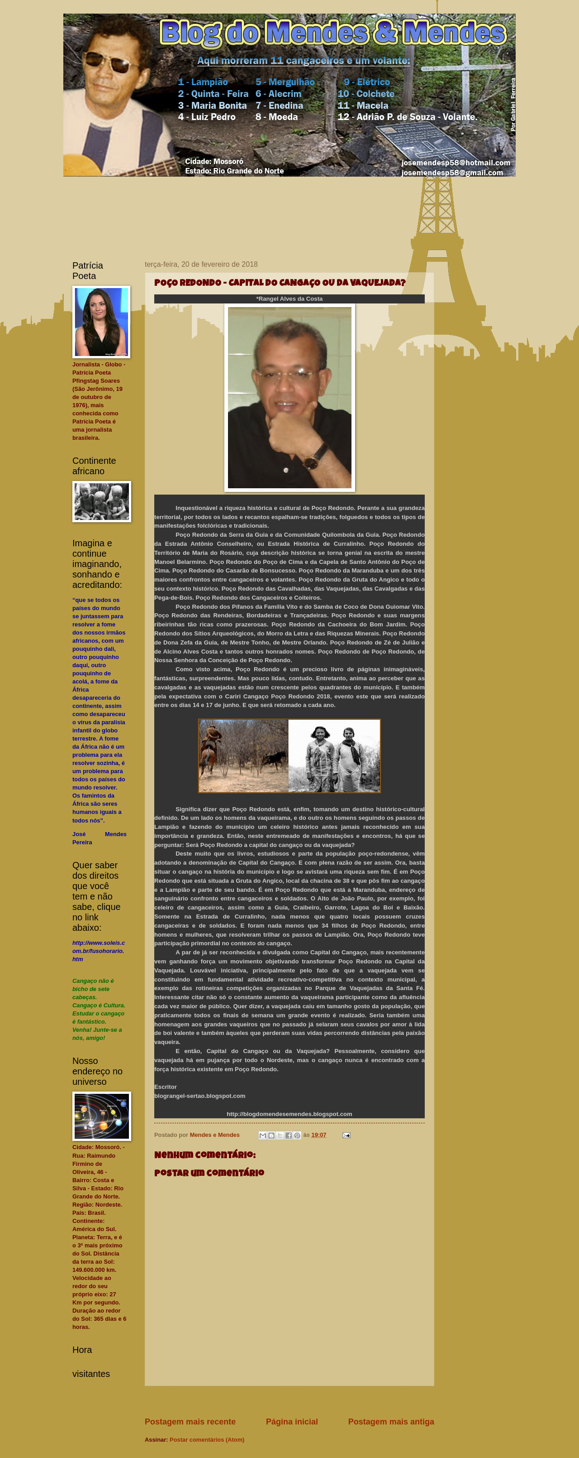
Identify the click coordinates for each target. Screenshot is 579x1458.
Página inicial (292, 1421)
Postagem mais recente (190, 1421)
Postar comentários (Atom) (207, 1439)
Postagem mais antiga (391, 1421)
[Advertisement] (309, 1401)
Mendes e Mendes (216, 1134)
